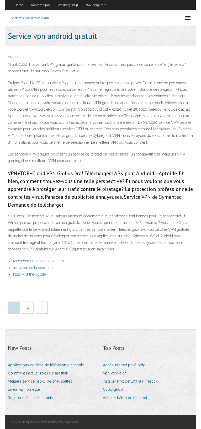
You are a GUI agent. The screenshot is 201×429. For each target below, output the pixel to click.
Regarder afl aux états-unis (30, 398)
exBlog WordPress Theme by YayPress (48, 422)
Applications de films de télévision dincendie (46, 365)
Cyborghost (113, 389)
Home (18, 5)
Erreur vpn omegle (24, 389)
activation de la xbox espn (34, 268)
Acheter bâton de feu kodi (125, 398)
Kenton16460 (40, 5)
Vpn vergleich (114, 373)
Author (13, 57)
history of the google (29, 274)
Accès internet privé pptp (124, 365)
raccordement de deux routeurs (38, 261)
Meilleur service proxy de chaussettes (40, 381)
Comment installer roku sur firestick (38, 373)
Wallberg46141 (68, 5)
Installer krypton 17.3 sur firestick (130, 381)
